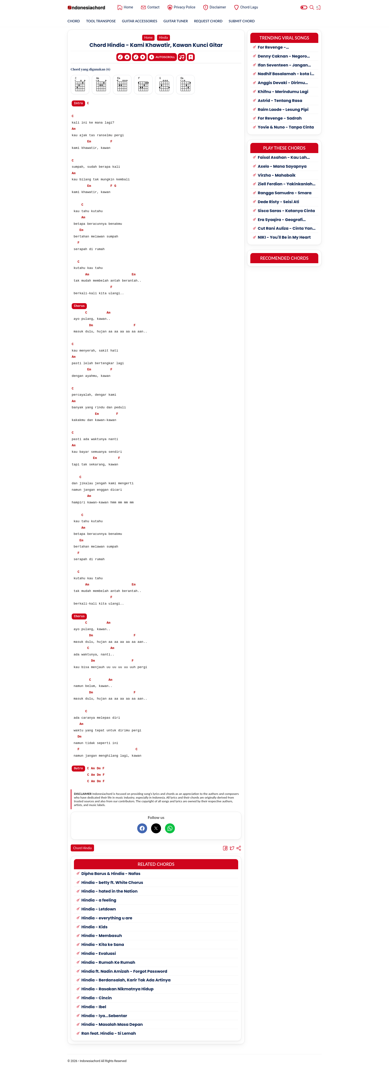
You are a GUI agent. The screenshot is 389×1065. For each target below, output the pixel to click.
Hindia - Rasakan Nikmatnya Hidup (117, 986)
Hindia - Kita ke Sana (102, 942)
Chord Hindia (82, 847)
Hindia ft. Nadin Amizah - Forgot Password (124, 968)
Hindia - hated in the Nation (109, 888)
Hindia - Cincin (96, 995)
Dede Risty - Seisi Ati (278, 202)
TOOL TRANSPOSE (101, 21)
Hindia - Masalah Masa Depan (112, 1022)
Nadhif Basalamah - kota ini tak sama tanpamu (286, 74)
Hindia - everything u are (106, 915)
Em (89, 141)
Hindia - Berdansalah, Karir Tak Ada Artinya (126, 977)
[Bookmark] (191, 56)
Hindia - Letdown (98, 906)
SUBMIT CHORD (244, 21)
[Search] (312, 7)
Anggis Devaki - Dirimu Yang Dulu (281, 83)
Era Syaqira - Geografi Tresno (280, 220)
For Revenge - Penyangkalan (273, 47)
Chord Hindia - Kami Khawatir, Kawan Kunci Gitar (156, 44)
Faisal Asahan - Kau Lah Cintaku (282, 157)
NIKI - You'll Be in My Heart (284, 237)
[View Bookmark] (319, 8)
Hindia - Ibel (93, 1004)
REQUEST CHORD (209, 21)
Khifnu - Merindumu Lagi (283, 92)
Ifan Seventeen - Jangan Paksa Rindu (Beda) (283, 65)
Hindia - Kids (94, 924)
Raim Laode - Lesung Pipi (283, 109)
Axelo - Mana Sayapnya (282, 166)
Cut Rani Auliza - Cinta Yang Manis (286, 228)
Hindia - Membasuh (101, 933)
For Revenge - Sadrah (280, 118)
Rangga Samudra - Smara (285, 193)
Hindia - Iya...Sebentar (104, 1013)
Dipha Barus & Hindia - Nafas (110, 871)
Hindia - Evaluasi (98, 951)
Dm (91, 324)
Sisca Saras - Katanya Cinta (286, 211)
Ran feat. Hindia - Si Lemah (108, 1030)
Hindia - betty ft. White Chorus (112, 879)
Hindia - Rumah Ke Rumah (108, 960)
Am (74, 128)
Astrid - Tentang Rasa (280, 100)
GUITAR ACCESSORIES (140, 21)
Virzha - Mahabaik (276, 175)
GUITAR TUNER (176, 21)
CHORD (73, 21)
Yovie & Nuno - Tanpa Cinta (286, 127)
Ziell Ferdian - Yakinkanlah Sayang (285, 184)
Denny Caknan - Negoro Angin (282, 56)
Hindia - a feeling (98, 897)
